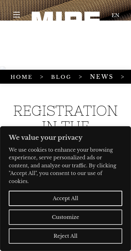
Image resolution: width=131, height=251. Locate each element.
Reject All (65, 236)
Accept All (65, 198)
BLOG (37, 59)
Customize (65, 217)
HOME (14, 59)
